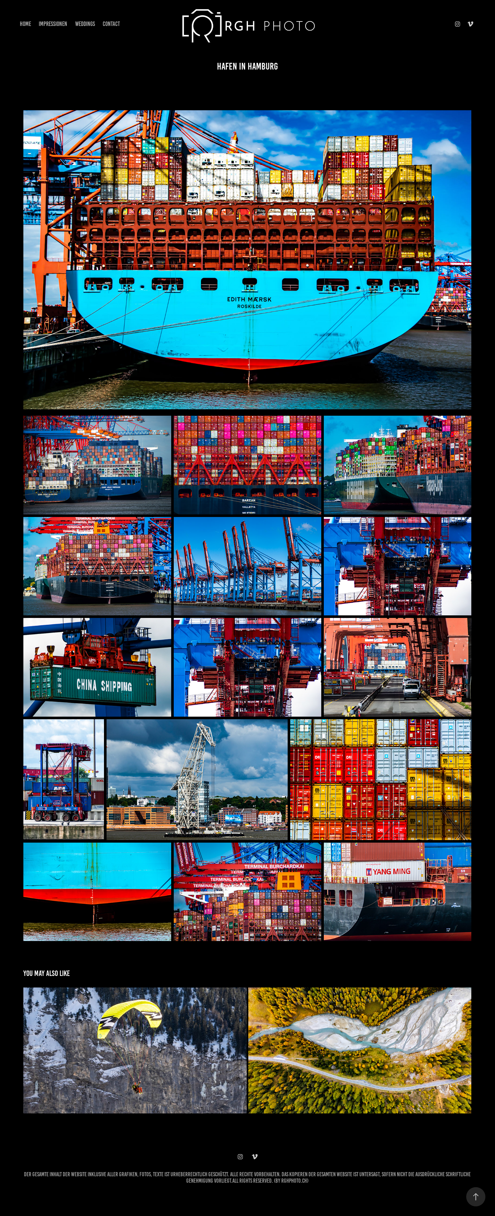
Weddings (85, 24)
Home (25, 24)
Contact (111, 24)
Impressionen (53, 24)
